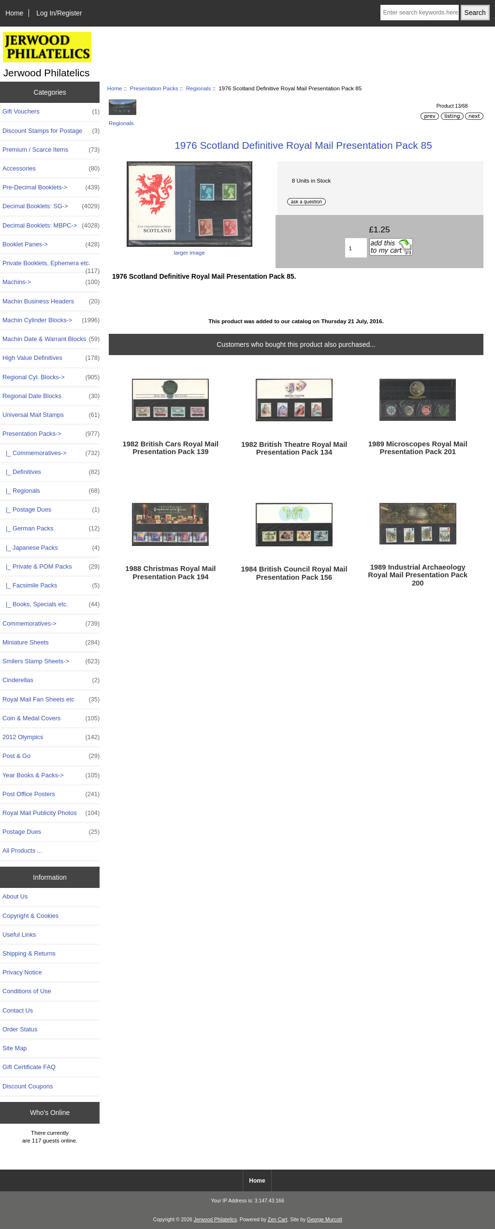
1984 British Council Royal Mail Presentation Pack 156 (294, 573)
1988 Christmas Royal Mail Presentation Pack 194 (170, 572)
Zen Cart (278, 1219)
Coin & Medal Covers (51, 718)
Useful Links (19, 934)
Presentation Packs (154, 88)
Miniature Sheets (51, 642)
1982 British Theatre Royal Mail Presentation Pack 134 (294, 448)
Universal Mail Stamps (51, 415)
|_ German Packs (51, 528)
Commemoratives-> (51, 624)
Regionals (198, 88)
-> (51, 434)
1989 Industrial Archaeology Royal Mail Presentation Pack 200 (417, 574)
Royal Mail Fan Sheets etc (51, 699)
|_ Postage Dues (51, 510)
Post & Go (51, 756)
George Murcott (324, 1219)
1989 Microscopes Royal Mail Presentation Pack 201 (417, 448)
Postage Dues (51, 832)
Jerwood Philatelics (215, 1219)
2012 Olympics (51, 737)
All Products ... (22, 850)
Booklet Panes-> (51, 244)
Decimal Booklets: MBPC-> (51, 225)
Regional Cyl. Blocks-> (51, 377)
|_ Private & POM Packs (51, 567)
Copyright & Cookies (30, 915)
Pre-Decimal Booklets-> (51, 187)
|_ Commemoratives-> (51, 453)
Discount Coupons (27, 1086)
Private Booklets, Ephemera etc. (51, 265)
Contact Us (17, 1010)
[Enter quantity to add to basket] (356, 247)
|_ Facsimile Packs (51, 585)
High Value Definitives (51, 358)
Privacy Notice (22, 972)
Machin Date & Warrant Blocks (51, 339)
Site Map (14, 1048)
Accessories (51, 168)
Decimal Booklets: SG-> (51, 206)
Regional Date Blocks (51, 396)
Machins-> (51, 282)
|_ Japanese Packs (51, 548)
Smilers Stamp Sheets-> (51, 661)
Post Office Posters (51, 794)
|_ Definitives (51, 472)
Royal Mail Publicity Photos (51, 813)
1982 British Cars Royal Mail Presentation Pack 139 (171, 448)
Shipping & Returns (29, 953)
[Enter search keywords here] (419, 12)
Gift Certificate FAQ (29, 1067)
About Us (15, 896)
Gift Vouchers (51, 111)
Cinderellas (51, 680)
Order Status (19, 1029)
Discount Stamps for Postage (51, 131)
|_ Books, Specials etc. (51, 604)
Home (14, 13)
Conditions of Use (26, 991)
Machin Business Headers (51, 301)
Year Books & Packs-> (51, 775)
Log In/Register (59, 13)
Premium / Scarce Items (51, 150)
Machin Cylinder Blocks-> (51, 320)
